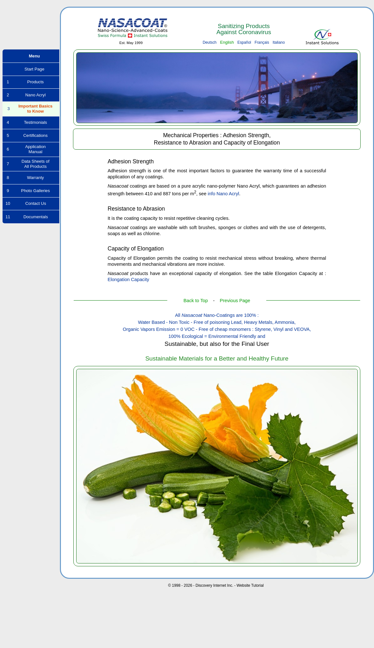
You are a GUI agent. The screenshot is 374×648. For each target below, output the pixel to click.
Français (261, 42)
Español (244, 42)
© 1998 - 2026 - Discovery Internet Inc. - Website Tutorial (216, 585)
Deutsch (210, 42)
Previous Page (235, 300)
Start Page (31, 69)
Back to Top (196, 300)
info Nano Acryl (223, 193)
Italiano (279, 42)
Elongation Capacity (128, 279)
